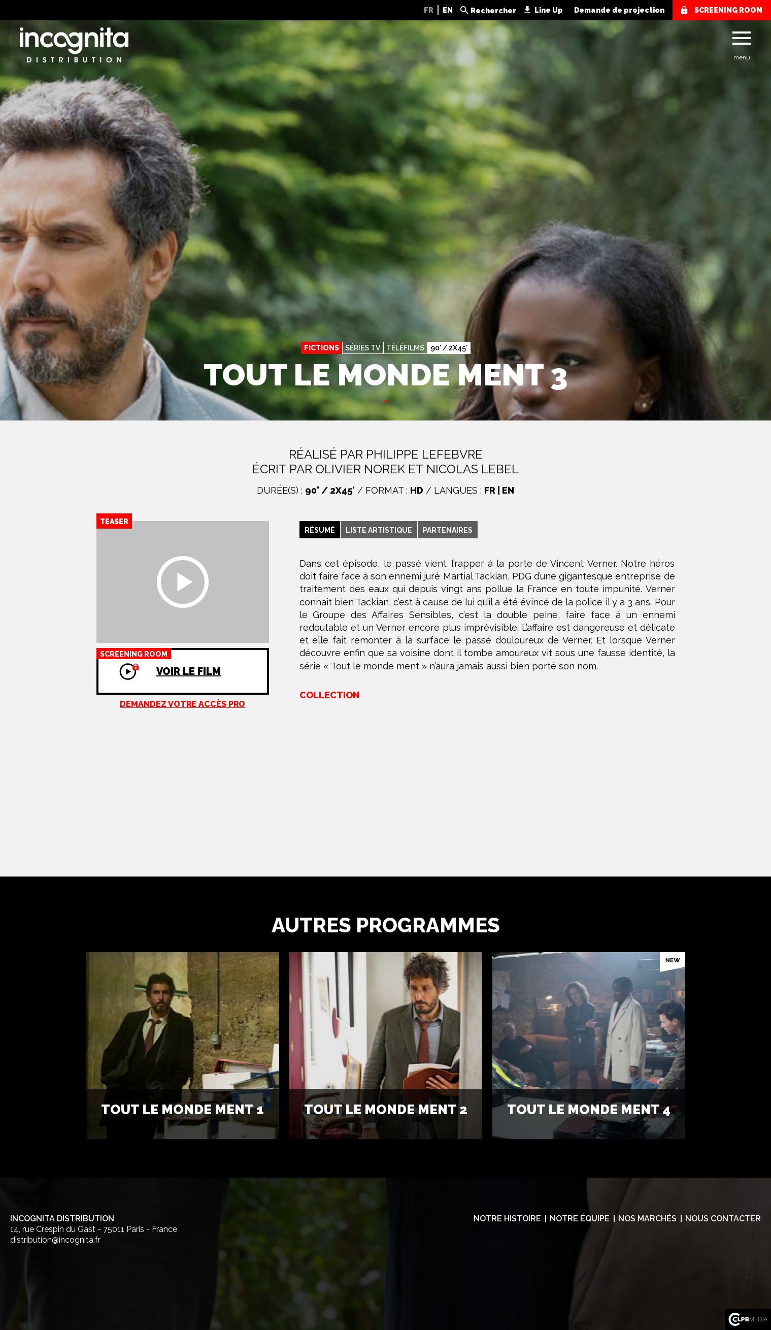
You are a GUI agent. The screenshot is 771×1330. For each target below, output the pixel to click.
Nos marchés (647, 1218)
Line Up (548, 10)
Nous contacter (723, 1218)
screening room (728, 10)
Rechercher (493, 11)
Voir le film (158, 662)
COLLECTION (329, 695)
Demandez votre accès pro (182, 704)
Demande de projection (619, 10)
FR (428, 10)
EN (448, 10)
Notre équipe (580, 1218)
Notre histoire (507, 1218)
